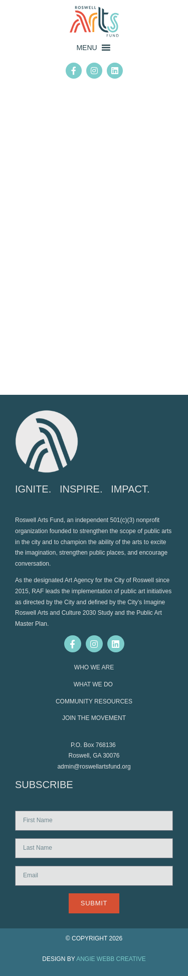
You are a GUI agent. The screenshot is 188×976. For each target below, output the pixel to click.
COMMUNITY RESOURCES (94, 701)
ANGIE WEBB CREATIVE (110, 958)
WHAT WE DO (94, 684)
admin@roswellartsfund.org (93, 766)
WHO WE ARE (94, 667)
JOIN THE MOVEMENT (94, 717)
